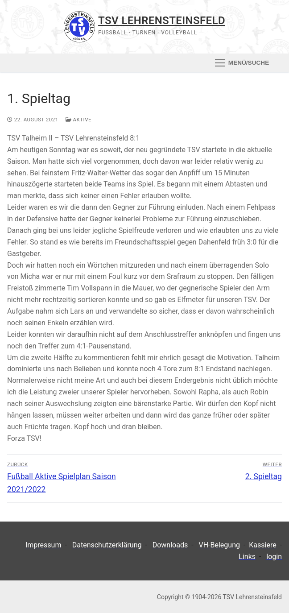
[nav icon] (242, 63)
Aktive (78, 119)
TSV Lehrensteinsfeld (161, 20)
